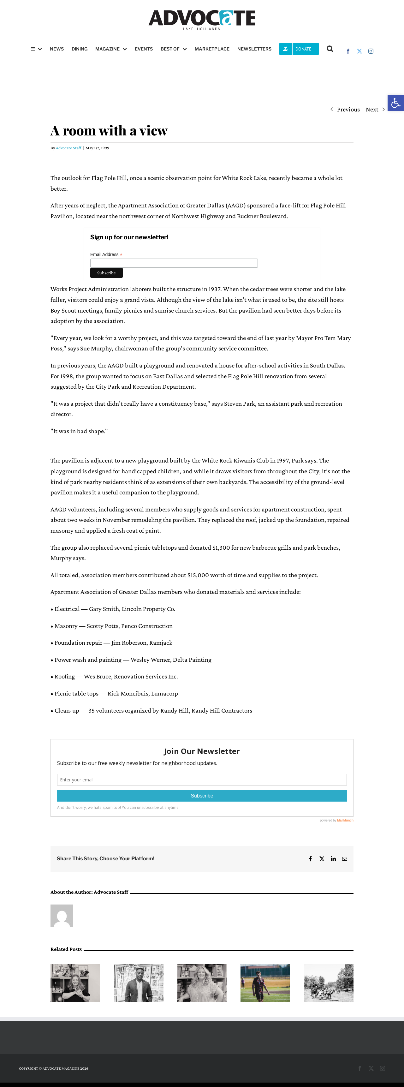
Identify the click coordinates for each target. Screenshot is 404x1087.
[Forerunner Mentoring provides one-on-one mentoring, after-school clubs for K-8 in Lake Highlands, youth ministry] (329, 968)
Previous (348, 109)
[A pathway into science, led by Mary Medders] (75, 968)
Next (372, 109)
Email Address (106, 255)
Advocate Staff (68, 147)
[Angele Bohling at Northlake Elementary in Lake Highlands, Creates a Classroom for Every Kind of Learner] (202, 968)
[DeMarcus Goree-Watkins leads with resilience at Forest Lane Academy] (138, 968)
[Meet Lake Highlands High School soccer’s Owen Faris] (265, 968)
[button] (396, 103)
